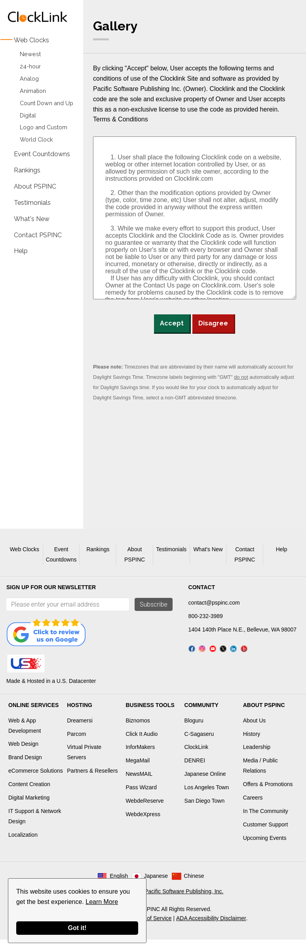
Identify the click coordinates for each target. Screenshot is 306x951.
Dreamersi (80, 731)
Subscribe (153, 604)
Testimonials (32, 202)
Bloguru (193, 731)
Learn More (102, 901)
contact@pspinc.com (214, 602)
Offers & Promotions (268, 795)
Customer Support (265, 835)
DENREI (194, 772)
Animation (33, 90)
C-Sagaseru (199, 745)
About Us (254, 731)
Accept (172, 323)
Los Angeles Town (206, 799)
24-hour (30, 66)
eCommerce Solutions (35, 782)
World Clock (36, 139)
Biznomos (137, 731)
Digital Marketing (28, 808)
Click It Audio (141, 745)
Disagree (213, 323)
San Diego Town (204, 812)
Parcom (76, 745)
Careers (253, 808)
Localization (23, 846)
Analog (29, 78)
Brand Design (25, 769)
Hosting (79, 716)
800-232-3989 (205, 616)
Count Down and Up (46, 103)
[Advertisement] (37, 381)
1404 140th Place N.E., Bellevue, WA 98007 (242, 629)
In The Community (265, 822)
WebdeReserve (144, 812)
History (251, 745)
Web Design (23, 755)
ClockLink (196, 758)
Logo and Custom (43, 127)
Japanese (156, 887)
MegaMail (137, 772)
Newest (30, 54)
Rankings (27, 170)
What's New (31, 218)
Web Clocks (31, 40)
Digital (28, 115)
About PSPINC (35, 186)
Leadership (256, 758)
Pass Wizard (141, 799)
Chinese (194, 887)
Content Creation (29, 795)
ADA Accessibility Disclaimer (211, 929)
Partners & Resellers (92, 782)
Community (201, 716)
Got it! (77, 928)
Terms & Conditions (120, 119)
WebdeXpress (142, 825)
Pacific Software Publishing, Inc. (183, 903)
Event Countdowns (42, 154)
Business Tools (149, 716)
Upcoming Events (265, 849)
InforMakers (140, 758)
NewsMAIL (138, 785)
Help (21, 251)
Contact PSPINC (38, 234)
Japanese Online (205, 785)
